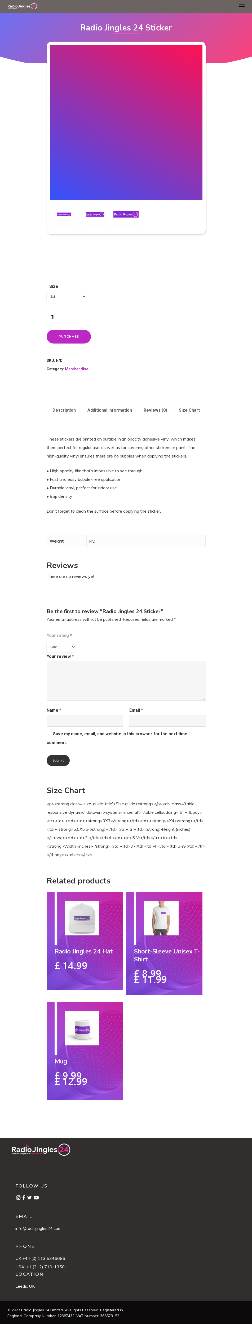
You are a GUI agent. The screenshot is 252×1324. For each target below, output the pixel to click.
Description (64, 410)
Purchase (69, 336)
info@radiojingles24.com (38, 1228)
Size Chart (189, 410)
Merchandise (76, 369)
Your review (60, 656)
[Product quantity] (53, 317)
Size (53, 286)
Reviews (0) (155, 410)
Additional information (109, 410)
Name (54, 710)
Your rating (59, 635)
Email (136, 710)
